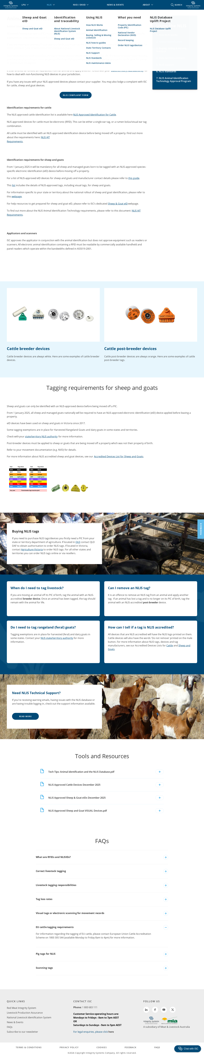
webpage (17, 196)
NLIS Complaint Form (75, 95)
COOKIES (101, 1047)
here (111, 1031)
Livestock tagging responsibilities (56, 885)
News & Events (15, 1022)
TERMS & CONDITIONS (29, 1047)
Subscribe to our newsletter (22, 1031)
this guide (133, 178)
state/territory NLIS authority (127, 70)
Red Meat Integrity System (21, 1008)
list (13, 185)
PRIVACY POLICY (69, 1047)
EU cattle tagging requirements (55, 927)
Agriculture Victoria (32, 549)
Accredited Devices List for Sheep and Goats (118, 456)
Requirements (15, 141)
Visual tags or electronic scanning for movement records (70, 913)
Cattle (169, 645)
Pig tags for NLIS (45, 953)
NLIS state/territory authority (57, 638)
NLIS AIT (45, 137)
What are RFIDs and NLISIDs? (53, 857)
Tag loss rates (44, 899)
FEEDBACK (130, 1047)
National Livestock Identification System (29, 1017)
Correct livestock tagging (51, 871)
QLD (78, 542)
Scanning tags (44, 967)
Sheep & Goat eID (118, 203)
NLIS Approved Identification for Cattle (94, 114)
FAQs (9, 1027)
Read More (25, 716)
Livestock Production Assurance (25, 1012)
